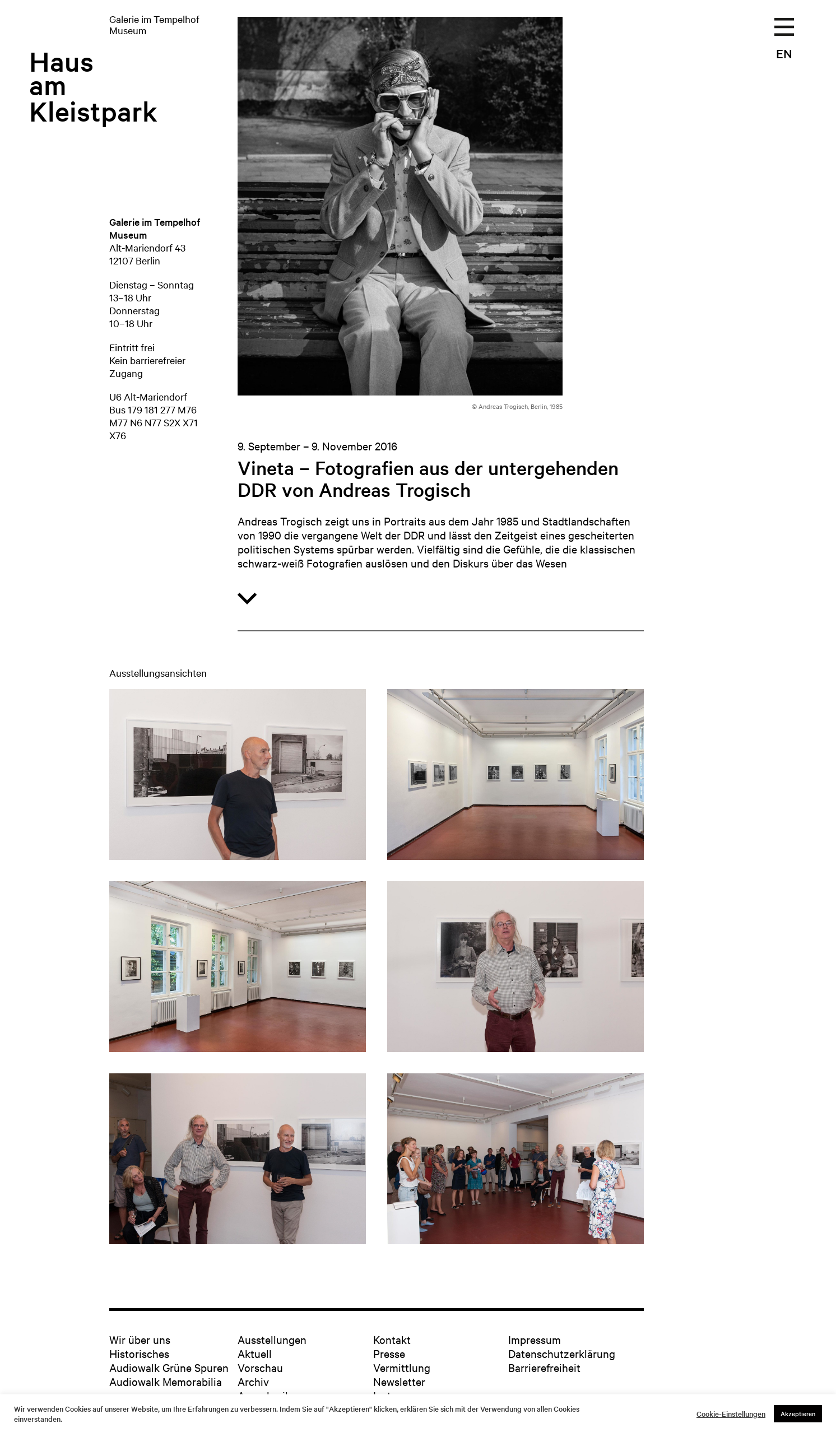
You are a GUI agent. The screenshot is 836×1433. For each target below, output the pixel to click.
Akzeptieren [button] (798, 1413)
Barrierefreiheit (544, 1367)
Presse (389, 1353)
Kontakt (392, 1339)
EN (784, 53)
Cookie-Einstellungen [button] (730, 1414)
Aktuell (255, 1353)
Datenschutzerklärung (561, 1353)
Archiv (253, 1381)
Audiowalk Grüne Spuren (169, 1367)
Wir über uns (139, 1339)
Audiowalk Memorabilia (165, 1381)
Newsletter (399, 1381)
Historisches (139, 1353)
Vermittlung (401, 1367)
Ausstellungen (272, 1339)
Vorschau (260, 1367)
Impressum (534, 1339)
